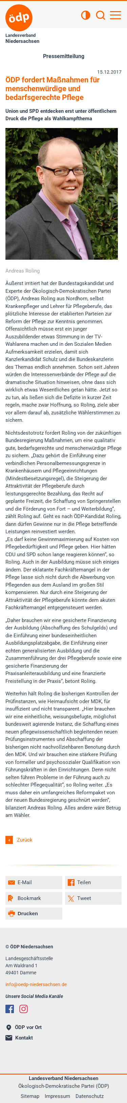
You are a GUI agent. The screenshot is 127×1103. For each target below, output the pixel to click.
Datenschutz (90, 1096)
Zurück (25, 840)
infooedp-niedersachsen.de (36, 984)
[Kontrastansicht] (86, 16)
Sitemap (30, 1096)
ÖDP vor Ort (24, 1027)
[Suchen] (100, 16)
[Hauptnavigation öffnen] (115, 15)
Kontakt (19, 1038)
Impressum (57, 1096)
